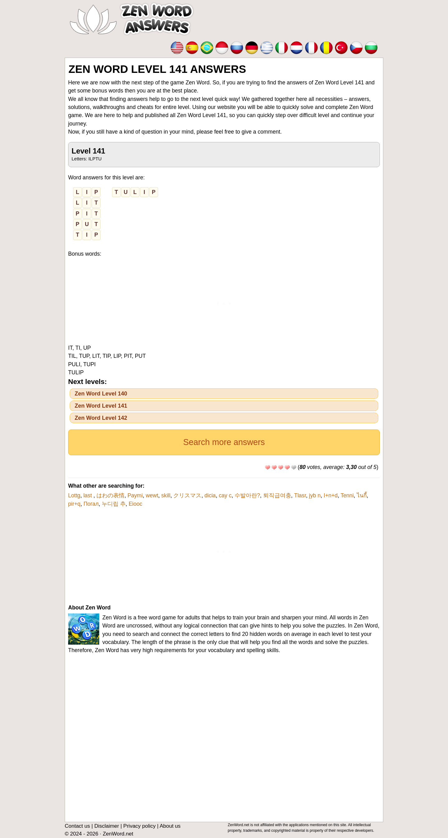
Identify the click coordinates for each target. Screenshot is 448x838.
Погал (91, 504)
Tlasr (300, 495)
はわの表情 (110, 495)
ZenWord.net (118, 834)
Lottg (74, 495)
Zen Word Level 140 (101, 394)
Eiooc (135, 504)
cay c (225, 495)
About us (170, 826)
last (88, 495)
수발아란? (247, 495)
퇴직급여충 (277, 495)
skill (165, 495)
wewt (152, 495)
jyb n (314, 495)
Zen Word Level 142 (101, 418)
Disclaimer (106, 826)
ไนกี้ (362, 495)
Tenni (347, 495)
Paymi (135, 495)
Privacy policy (139, 826)
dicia (210, 495)
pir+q (74, 504)
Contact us (77, 826)
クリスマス (187, 495)
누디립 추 (114, 504)
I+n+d (331, 495)
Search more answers (224, 442)
